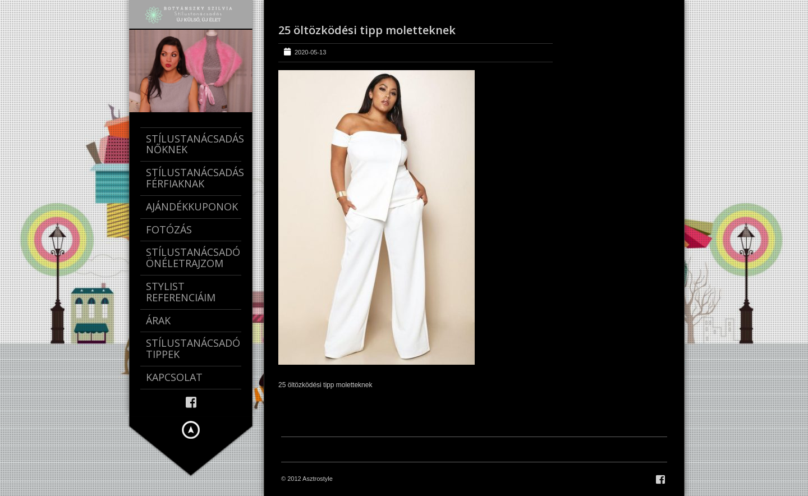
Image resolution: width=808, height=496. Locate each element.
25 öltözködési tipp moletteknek (367, 30)
